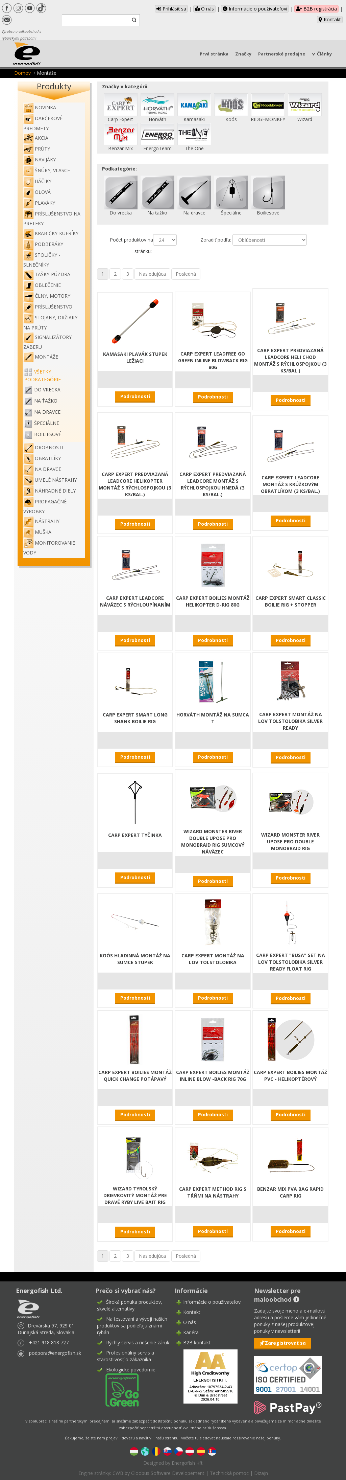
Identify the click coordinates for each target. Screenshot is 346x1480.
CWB (118, 1473)
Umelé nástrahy (50, 480)
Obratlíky (42, 458)
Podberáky (43, 244)
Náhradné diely (49, 490)
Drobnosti (43, 447)
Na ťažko (45, 400)
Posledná (186, 274)
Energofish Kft (187, 1463)
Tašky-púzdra (46, 274)
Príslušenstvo (47, 306)
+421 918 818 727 (49, 1342)
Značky (243, 54)
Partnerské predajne (281, 54)
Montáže (40, 357)
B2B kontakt (197, 1342)
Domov (22, 73)
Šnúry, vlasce (46, 170)
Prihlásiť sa (171, 8)
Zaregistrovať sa (285, 1343)
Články (324, 54)
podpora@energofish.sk (55, 1353)
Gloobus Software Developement (167, 1473)
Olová (37, 192)
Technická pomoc (229, 1473)
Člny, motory (46, 296)
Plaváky (39, 203)
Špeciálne (46, 423)
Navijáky (39, 159)
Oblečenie (42, 285)
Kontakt (330, 19)
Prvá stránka (214, 54)
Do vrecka (47, 389)
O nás (204, 8)
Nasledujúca (152, 274)
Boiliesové (47, 434)
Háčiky (37, 181)
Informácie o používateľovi (255, 8)
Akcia (35, 138)
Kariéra (191, 1332)
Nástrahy (41, 521)
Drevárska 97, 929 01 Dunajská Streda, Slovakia (46, 1329)
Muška (37, 532)
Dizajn (261, 1473)
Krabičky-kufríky (50, 233)
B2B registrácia (316, 8)
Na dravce (47, 412)
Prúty (36, 148)
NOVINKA (39, 107)
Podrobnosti (135, 396)
